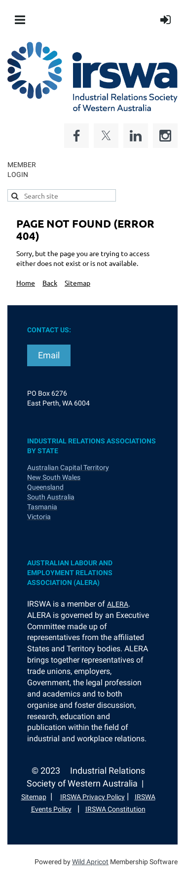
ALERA (117, 604)
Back (49, 282)
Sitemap (77, 282)
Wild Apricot (90, 862)
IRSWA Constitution (115, 809)
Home (25, 282)
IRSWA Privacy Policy (92, 797)
